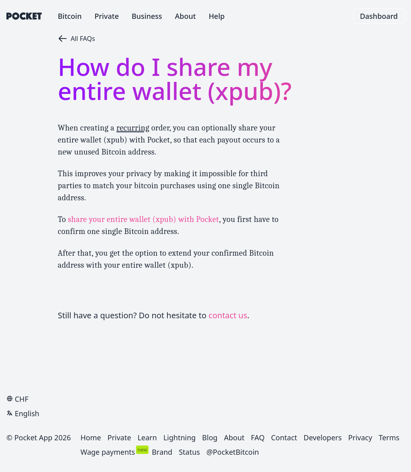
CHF (17, 399)
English (23, 413)
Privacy (360, 437)
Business (147, 16)
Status (189, 452)
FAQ (258, 437)
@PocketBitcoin (232, 452)
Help (217, 16)
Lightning (179, 437)
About (185, 16)
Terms (388, 437)
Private (107, 16)
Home (91, 437)
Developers (322, 437)
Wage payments (108, 452)
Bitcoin (70, 16)
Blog (210, 437)
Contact (284, 437)
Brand (162, 452)
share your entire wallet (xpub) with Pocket (143, 219)
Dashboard (379, 16)
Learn (147, 437)
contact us (228, 315)
